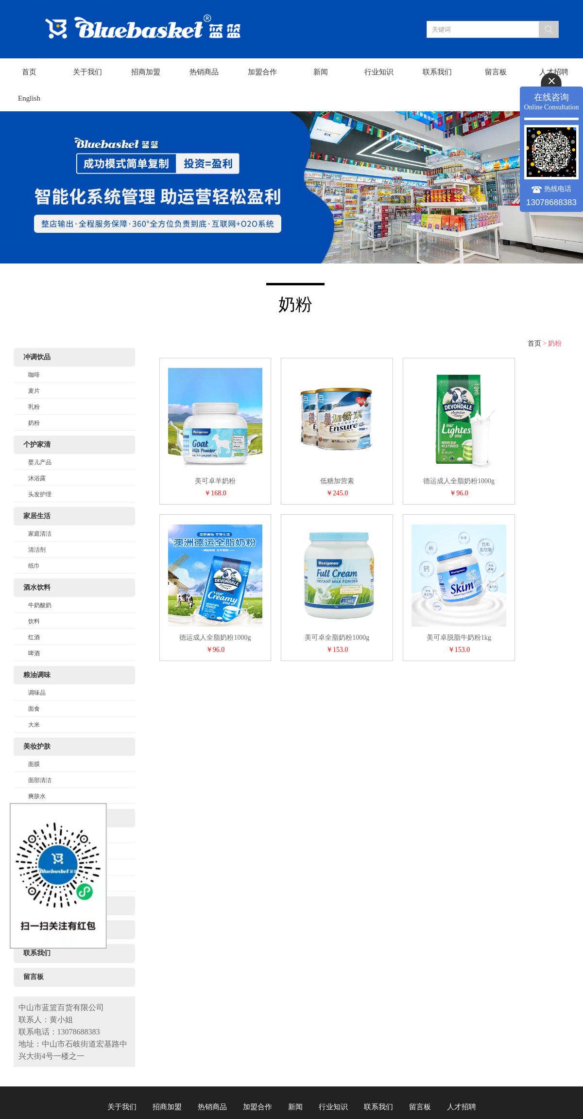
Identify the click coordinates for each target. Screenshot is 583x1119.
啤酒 (34, 653)
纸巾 (34, 565)
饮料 (34, 621)
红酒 (34, 637)
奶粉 (34, 423)
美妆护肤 (37, 746)
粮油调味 (37, 675)
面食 (34, 708)
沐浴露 (37, 478)
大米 (34, 724)
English (29, 98)
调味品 (37, 692)
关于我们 (87, 72)
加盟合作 (262, 72)
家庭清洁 (39, 533)
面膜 (34, 764)
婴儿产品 (39, 462)
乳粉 (34, 406)
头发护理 (39, 494)
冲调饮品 (37, 357)
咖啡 (34, 374)
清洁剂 (37, 549)
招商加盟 (145, 72)
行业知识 (379, 72)
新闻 (320, 72)
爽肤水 (37, 796)
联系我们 (437, 72)
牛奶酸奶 (39, 605)
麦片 (34, 390)
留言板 (496, 72)
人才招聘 (553, 72)
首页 (29, 72)
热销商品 (204, 72)
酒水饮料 (37, 587)
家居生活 (37, 516)
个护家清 (37, 444)
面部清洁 (39, 780)
